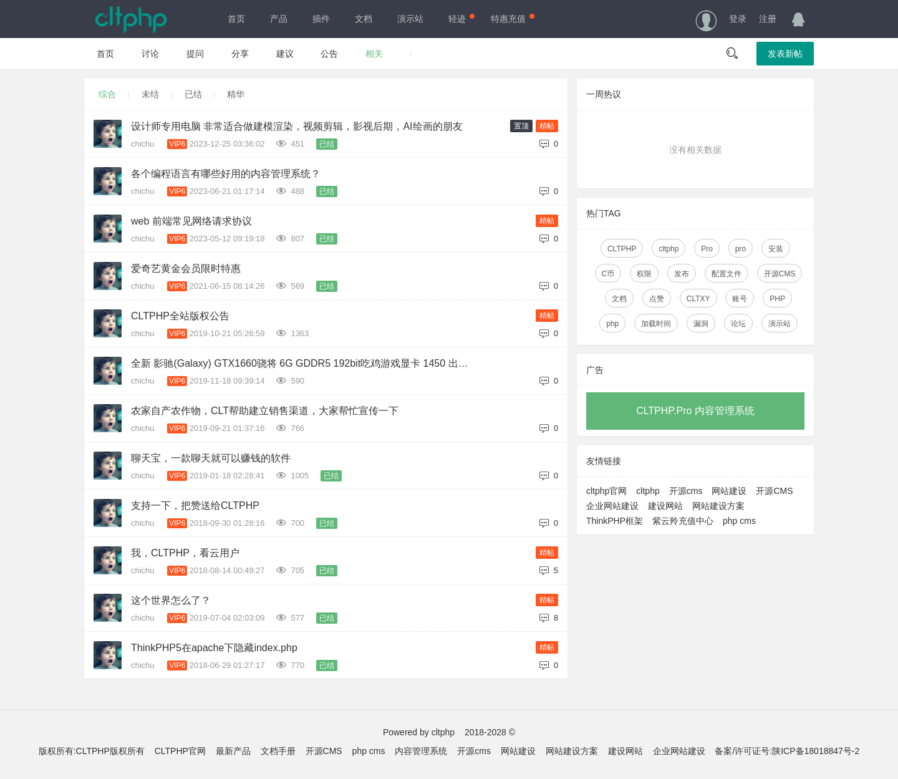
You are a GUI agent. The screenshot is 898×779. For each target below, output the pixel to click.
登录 (737, 19)
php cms (739, 521)
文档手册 (278, 751)
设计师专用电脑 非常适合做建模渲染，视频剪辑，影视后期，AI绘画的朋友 (297, 126)
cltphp (668, 248)
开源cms (686, 491)
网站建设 (729, 491)
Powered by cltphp (419, 732)
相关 (374, 54)
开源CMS (780, 273)
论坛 (738, 323)
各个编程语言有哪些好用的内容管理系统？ (226, 173)
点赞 (656, 298)
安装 (775, 248)
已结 (193, 94)
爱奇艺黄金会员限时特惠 (186, 268)
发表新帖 (785, 54)
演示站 (410, 19)
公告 (329, 54)
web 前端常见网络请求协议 (191, 221)
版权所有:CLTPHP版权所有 (92, 751)
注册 (767, 19)
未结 (150, 94)
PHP (777, 298)
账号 (739, 298)
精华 (235, 94)
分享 (240, 54)
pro (740, 248)
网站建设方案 (718, 506)
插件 (321, 19)
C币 (608, 273)
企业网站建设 (612, 506)
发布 (681, 273)
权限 (644, 273)
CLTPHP (621, 248)
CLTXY (698, 298)
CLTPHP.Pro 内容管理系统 (695, 410)
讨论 (150, 54)
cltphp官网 (606, 491)
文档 (363, 19)
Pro (707, 248)
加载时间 (656, 323)
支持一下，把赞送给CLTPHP (195, 505)
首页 (236, 19)
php (612, 323)
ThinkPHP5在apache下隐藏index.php (214, 647)
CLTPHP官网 (180, 751)
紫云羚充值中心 (682, 521)
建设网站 (665, 506)
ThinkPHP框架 (614, 521)
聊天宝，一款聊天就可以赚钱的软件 (211, 458)
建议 (285, 54)
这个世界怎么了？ (171, 600)
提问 (195, 54)
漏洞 (700, 323)
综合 (107, 94)
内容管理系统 (421, 751)
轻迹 (460, 19)
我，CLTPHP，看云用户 (185, 553)
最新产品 (233, 751)
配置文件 (726, 273)
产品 (278, 19)
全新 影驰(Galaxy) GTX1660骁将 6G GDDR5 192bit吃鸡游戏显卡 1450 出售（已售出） (305, 363)
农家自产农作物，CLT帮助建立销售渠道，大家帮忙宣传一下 (264, 410)
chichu (144, 143)
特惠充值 (511, 19)
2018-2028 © (490, 732)
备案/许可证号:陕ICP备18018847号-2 (787, 751)
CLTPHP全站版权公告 (180, 316)
